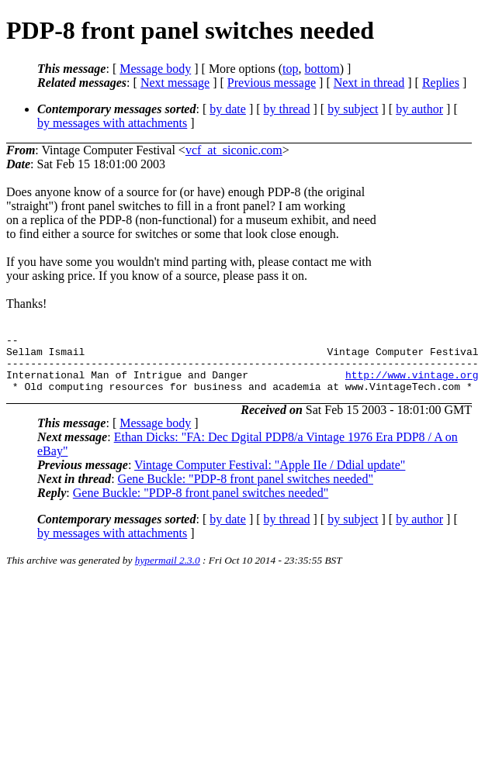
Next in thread (369, 82)
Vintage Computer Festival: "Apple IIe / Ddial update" (269, 476)
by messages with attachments (112, 122)
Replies (440, 82)
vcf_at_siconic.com (233, 150)
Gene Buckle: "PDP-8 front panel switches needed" (245, 490)
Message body (155, 68)
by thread (287, 109)
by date (228, 109)
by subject (352, 109)
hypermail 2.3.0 (167, 572)
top (290, 68)
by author (419, 109)
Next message (175, 82)
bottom (321, 68)
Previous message (271, 82)
